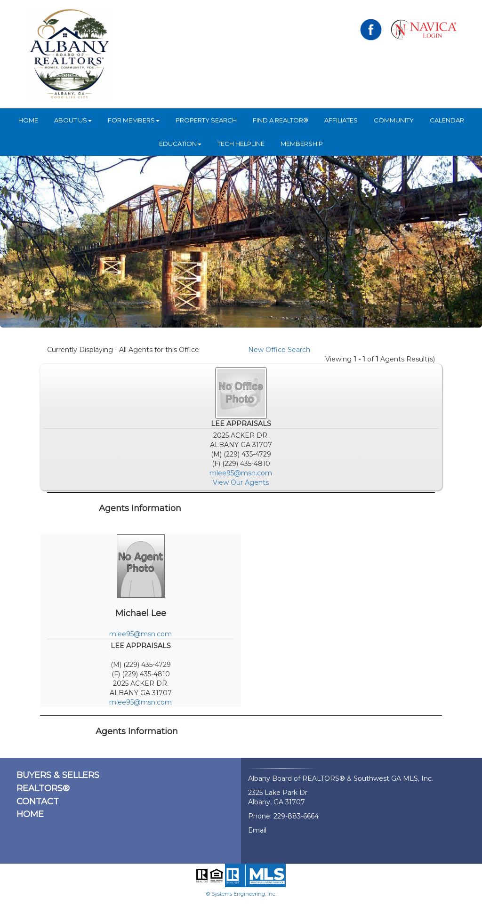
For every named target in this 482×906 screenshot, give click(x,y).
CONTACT (37, 801)
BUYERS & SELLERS (57, 775)
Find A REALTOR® (280, 120)
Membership (302, 143)
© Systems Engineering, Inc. (241, 893)
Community (394, 120)
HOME (28, 120)
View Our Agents (241, 482)
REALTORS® (43, 788)
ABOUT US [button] (73, 120)
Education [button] (180, 143)
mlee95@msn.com (240, 473)
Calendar (447, 120)
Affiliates (341, 120)
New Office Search (279, 349)
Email (257, 830)
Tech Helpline (241, 143)
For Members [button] (134, 120)
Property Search (206, 120)
